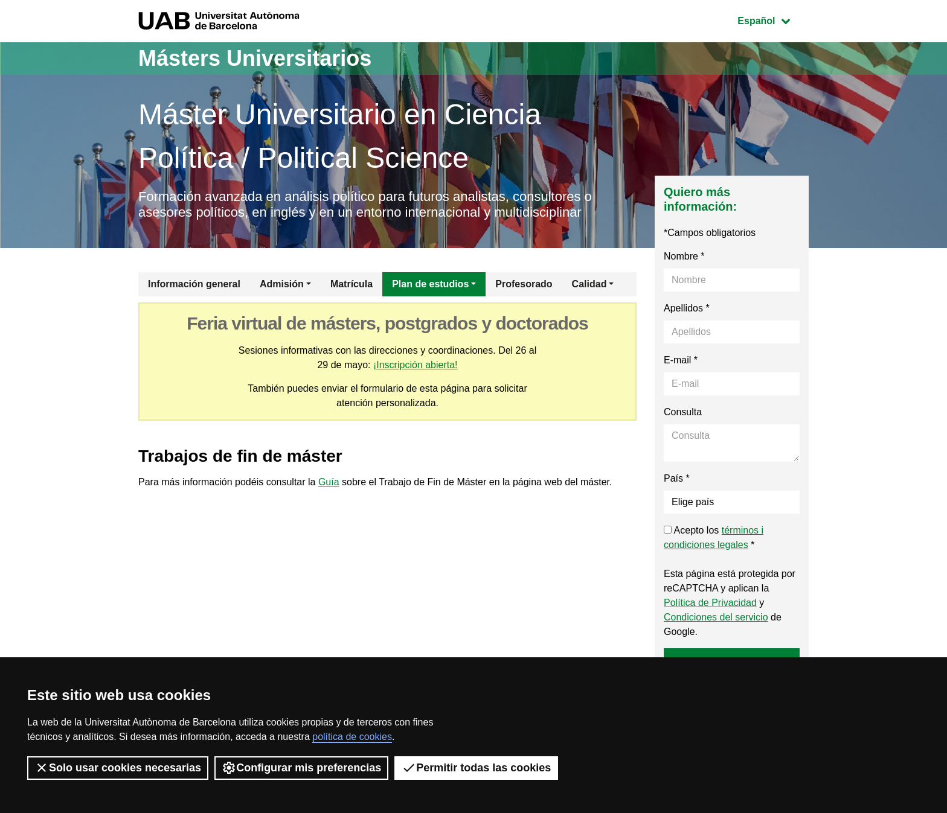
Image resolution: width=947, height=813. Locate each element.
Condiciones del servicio (716, 617)
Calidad (589, 284)
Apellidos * (687, 308)
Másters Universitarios (254, 58)
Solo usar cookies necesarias (117, 767)
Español (773, 19)
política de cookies (352, 737)
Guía (328, 482)
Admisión (282, 284)
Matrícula (351, 284)
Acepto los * (713, 537)
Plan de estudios (430, 284)
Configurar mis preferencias (301, 767)
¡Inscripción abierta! (415, 365)
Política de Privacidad (710, 603)
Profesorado (523, 284)
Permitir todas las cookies (476, 767)
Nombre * (684, 256)
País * (677, 478)
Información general (194, 284)
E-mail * (681, 360)
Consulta (683, 412)
